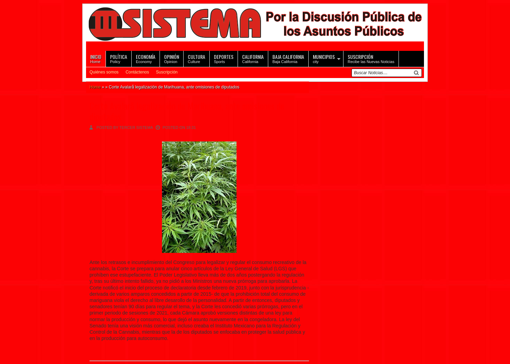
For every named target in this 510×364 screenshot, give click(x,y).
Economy (145, 58)
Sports (223, 58)
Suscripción (167, 72)
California (253, 58)
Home (95, 58)
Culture (196, 58)
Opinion (171, 58)
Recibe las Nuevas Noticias (371, 58)
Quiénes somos (104, 72)
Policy (118, 58)
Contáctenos (137, 72)
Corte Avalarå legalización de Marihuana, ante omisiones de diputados (187, 111)
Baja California (288, 58)
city (324, 58)
